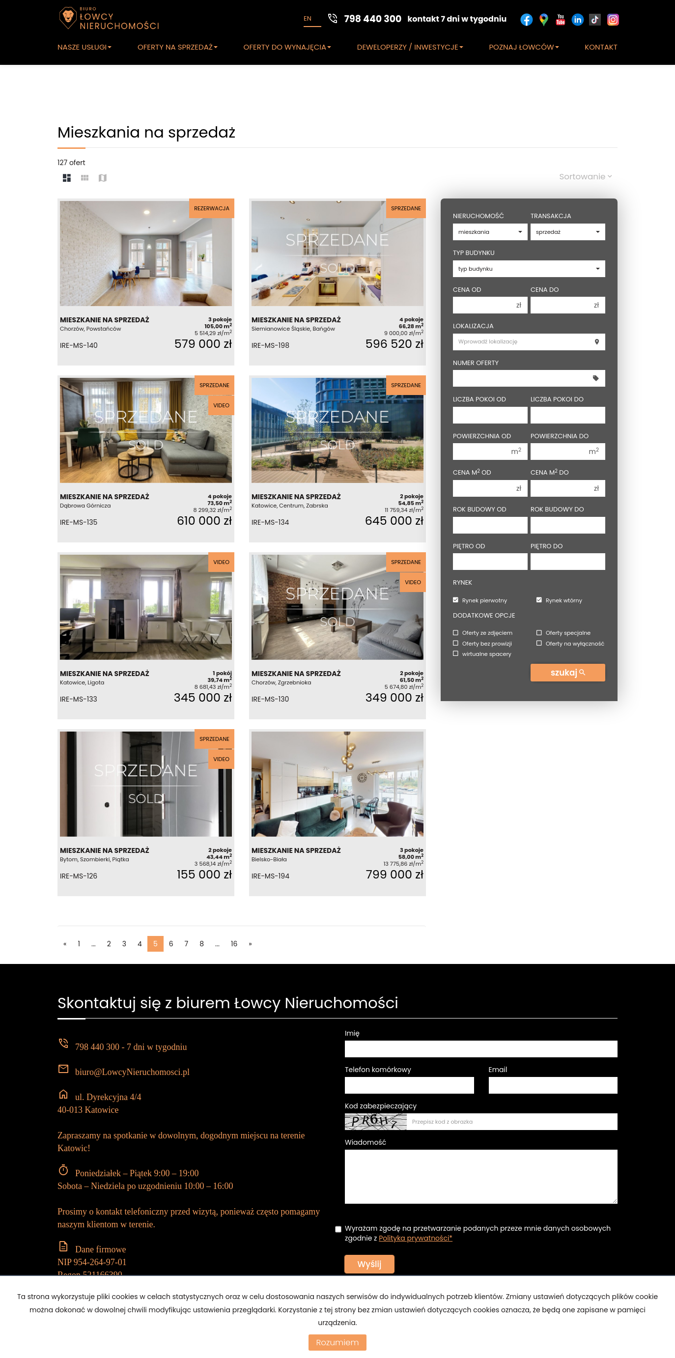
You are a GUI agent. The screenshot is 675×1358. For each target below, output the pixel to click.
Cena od (467, 289)
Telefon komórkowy (378, 1070)
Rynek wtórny (559, 600)
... (93, 944)
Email (498, 1070)
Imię (352, 1033)
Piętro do (546, 546)
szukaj (568, 673)
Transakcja (551, 216)
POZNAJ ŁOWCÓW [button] (524, 47)
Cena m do (550, 472)
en (307, 18)
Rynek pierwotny (480, 600)
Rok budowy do (557, 509)
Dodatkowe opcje (484, 615)
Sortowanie (585, 176)
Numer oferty (476, 363)
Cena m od (472, 472)
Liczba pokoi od (479, 399)
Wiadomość (365, 1142)
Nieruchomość (478, 216)
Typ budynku (474, 253)
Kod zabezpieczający (381, 1106)
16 (234, 944)
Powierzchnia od (482, 436)
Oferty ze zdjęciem (482, 633)
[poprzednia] (64, 944)
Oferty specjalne (563, 633)
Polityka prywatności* (415, 1238)
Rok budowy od (479, 509)
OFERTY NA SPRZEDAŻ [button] (178, 47)
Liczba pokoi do (557, 399)
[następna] (250, 944)
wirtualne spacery (482, 654)
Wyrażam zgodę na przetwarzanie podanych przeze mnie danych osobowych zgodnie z (478, 1233)
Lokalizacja (473, 326)
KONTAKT (601, 47)
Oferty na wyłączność (570, 644)
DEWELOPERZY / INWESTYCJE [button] (410, 47)
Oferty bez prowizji (482, 644)
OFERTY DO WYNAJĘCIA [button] (288, 47)
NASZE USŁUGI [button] (84, 47)
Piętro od (469, 546)
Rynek (462, 582)
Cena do (545, 289)
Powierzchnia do (560, 436)
